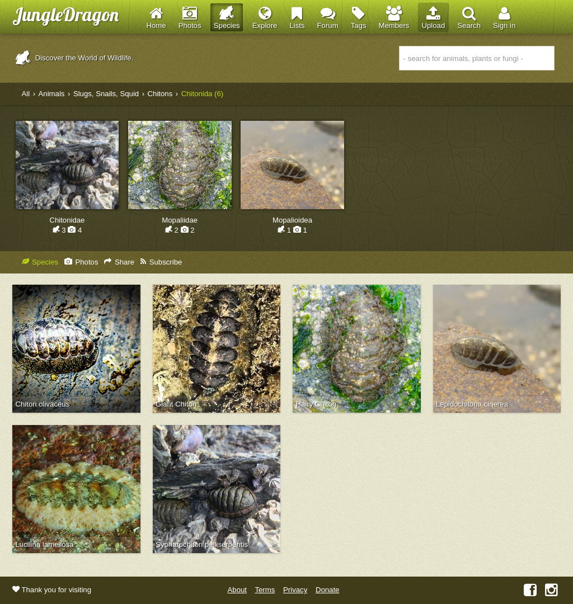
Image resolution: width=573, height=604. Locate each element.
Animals (52, 93)
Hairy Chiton (316, 404)
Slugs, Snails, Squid (106, 93)
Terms (265, 590)
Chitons (160, 93)
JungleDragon (65, 14)
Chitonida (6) (202, 93)
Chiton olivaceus (43, 404)
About (237, 590)
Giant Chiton (176, 404)
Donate (328, 590)
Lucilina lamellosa (45, 544)
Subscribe (161, 262)
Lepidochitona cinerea (472, 404)
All (26, 93)
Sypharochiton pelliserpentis (202, 544)
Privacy (295, 590)
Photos (81, 262)
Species (40, 262)
